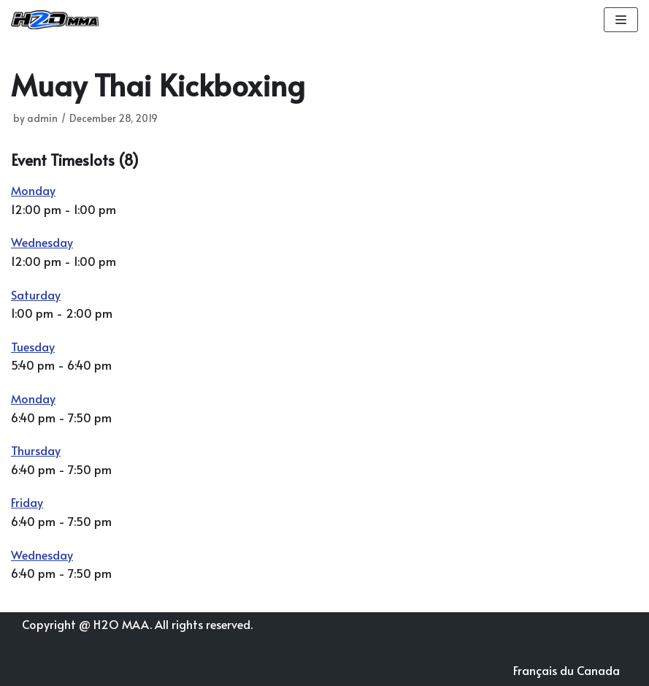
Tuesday (33, 346)
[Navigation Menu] (621, 19)
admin (42, 118)
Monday (33, 190)
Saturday (36, 294)
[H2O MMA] (55, 19)
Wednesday (42, 242)
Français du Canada (566, 670)
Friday (27, 502)
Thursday (36, 450)
